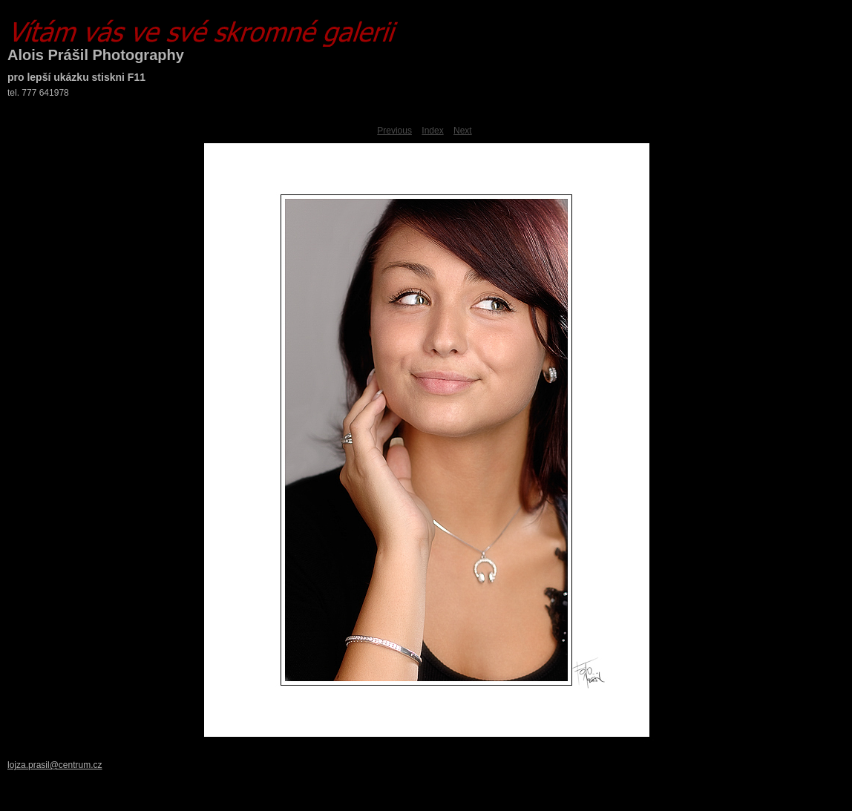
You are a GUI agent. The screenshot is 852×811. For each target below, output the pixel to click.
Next (462, 130)
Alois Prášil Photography (95, 55)
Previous (394, 130)
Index (432, 130)
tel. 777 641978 (38, 93)
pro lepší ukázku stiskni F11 (76, 77)
